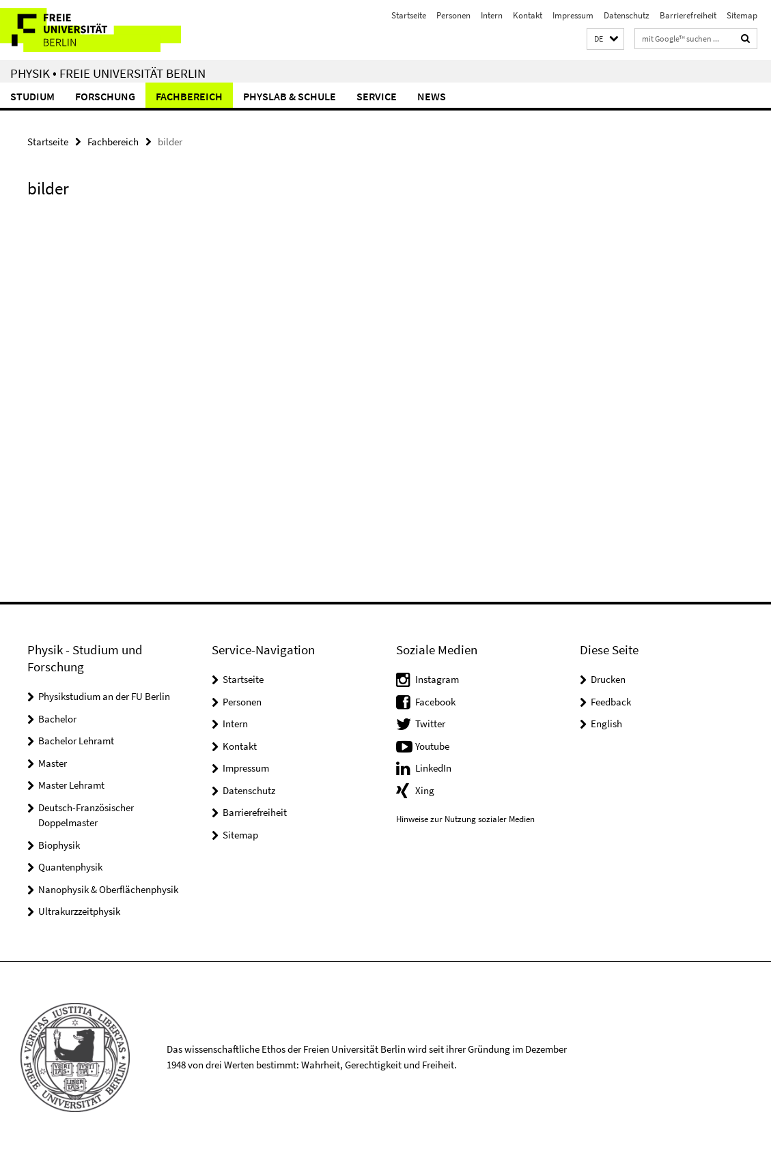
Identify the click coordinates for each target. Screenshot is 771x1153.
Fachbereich (189, 96)
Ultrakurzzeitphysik (79, 911)
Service (376, 96)
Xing (424, 790)
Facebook (435, 701)
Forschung (105, 96)
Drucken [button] (608, 679)
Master (52, 763)
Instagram (437, 679)
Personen (453, 15)
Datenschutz (626, 15)
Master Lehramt (71, 784)
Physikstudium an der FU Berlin (104, 696)
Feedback (611, 701)
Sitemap (742, 15)
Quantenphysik (70, 866)
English (606, 723)
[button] (605, 39)
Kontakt (527, 15)
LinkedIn (433, 767)
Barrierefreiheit (688, 15)
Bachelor (57, 718)
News (431, 96)
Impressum (572, 15)
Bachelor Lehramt (76, 740)
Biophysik (59, 844)
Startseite (408, 15)
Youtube (432, 746)
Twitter (430, 723)
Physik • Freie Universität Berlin (108, 73)
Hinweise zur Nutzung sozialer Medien (465, 819)
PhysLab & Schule (289, 96)
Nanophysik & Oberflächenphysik (108, 889)
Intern (492, 15)
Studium (32, 96)
